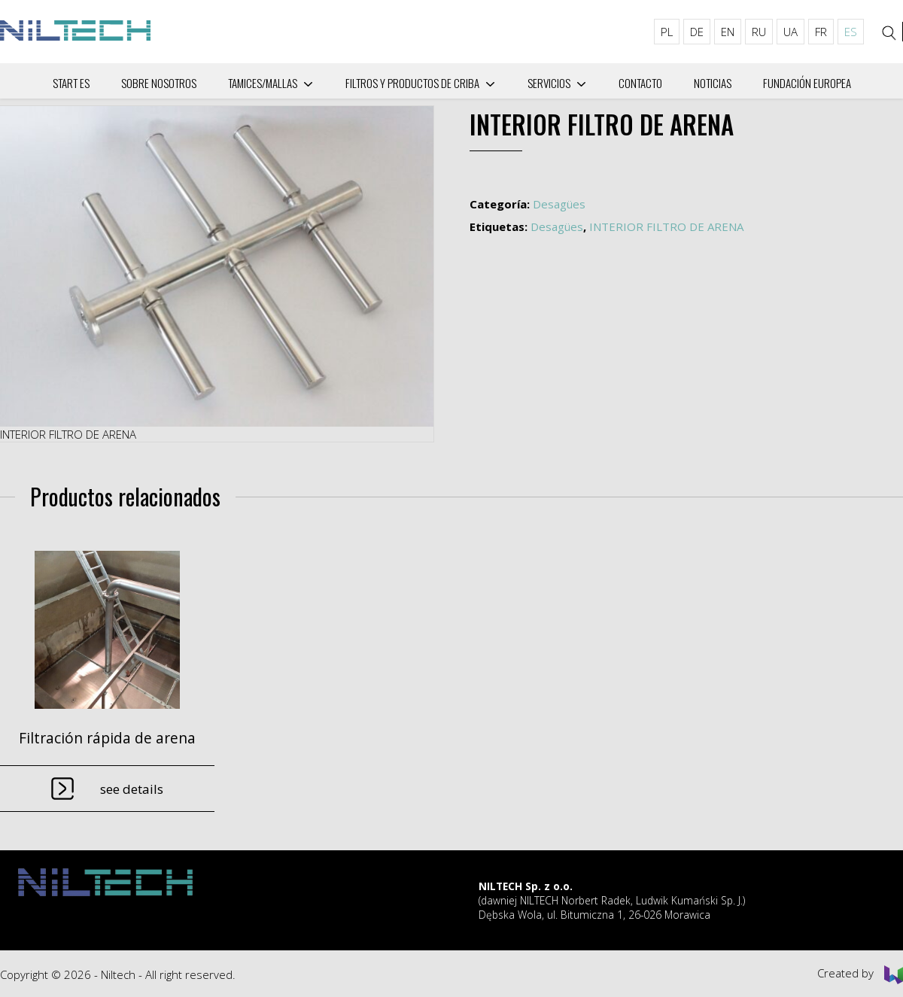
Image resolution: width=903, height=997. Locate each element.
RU (759, 31)
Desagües (559, 203)
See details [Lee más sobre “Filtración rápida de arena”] (131, 789)
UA (790, 31)
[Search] (889, 33)
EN (727, 31)
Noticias (712, 82)
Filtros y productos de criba (412, 82)
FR (821, 31)
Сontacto (640, 82)
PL (667, 31)
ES (850, 31)
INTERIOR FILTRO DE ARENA (666, 226)
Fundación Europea (807, 82)
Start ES (71, 82)
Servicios (549, 82)
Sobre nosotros (158, 82)
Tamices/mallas (262, 82)
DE (697, 31)
